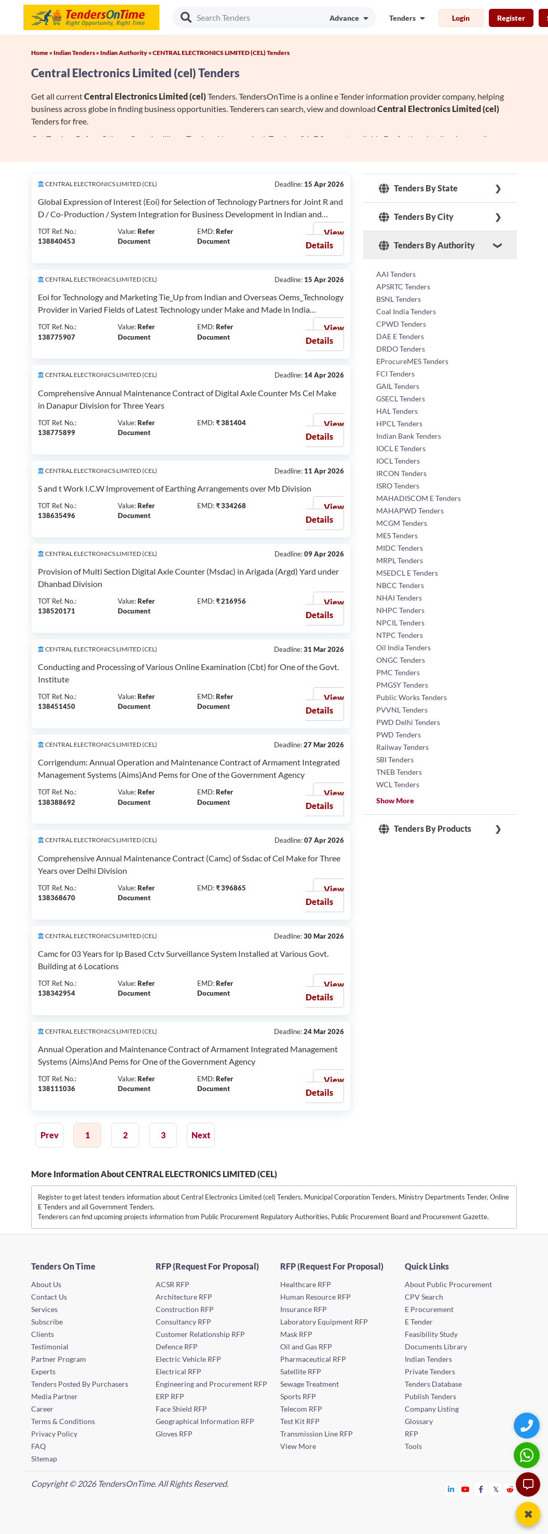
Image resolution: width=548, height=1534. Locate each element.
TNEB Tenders (399, 772)
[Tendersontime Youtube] (466, 1489)
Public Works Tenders (411, 697)
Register (511, 17)
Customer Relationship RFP (200, 1334)
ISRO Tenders (397, 485)
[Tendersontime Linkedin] (451, 1489)
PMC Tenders (398, 672)
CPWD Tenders (401, 323)
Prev (49, 1135)
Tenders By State (418, 188)
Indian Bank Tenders (408, 435)
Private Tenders (430, 1371)
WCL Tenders (397, 784)
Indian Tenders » (76, 53)
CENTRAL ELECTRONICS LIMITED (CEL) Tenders (221, 53)
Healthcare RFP (305, 1284)
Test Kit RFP (300, 1421)
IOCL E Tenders (401, 448)
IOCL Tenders (398, 460)
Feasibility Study (431, 1334)
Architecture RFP (184, 1296)
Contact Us (49, 1296)
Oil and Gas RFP (306, 1346)
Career (42, 1408)
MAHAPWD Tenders (410, 510)
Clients (42, 1334)
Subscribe (47, 1321)
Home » (42, 53)
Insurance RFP (303, 1309)
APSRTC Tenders (403, 286)
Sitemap (44, 1458)
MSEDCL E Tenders (407, 572)
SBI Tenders (395, 759)
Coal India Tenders (406, 311)
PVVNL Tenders (402, 709)
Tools (413, 1446)
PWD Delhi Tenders (408, 722)
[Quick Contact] (528, 1425)
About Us (46, 1284)
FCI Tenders (395, 373)
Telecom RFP (301, 1408)
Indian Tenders (428, 1359)
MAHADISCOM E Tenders (418, 498)
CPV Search (424, 1296)
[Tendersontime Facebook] (481, 1489)
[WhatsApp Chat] (528, 1455)
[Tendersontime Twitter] (495, 1489)
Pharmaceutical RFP (313, 1359)
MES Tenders (397, 535)
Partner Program (58, 1359)
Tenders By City (416, 217)
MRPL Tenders (399, 560)
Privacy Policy (54, 1433)
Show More (395, 800)
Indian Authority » (126, 53)
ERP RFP (170, 1396)
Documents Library (436, 1346)
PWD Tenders (398, 734)
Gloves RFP (174, 1433)
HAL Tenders (397, 411)
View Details (325, 239)
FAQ (38, 1446)
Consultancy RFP (183, 1321)
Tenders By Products (425, 828)
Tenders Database (433, 1383)
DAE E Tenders (400, 336)
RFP (411, 1433)
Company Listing (432, 1408)
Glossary (419, 1421)
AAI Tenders (396, 274)
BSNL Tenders (398, 299)
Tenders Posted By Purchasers (79, 1383)
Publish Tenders (430, 1396)
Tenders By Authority (427, 245)
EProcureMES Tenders (412, 361)
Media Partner (54, 1396)
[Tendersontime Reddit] (510, 1489)
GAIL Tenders (397, 386)
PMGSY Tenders (402, 684)
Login (461, 17)
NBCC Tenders (400, 585)
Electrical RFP (178, 1371)
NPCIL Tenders (400, 622)
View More (298, 1446)
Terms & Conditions (63, 1421)
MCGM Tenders (401, 523)
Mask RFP (296, 1334)
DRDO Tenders (400, 348)
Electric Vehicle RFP (188, 1359)
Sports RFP (298, 1396)
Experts (43, 1371)
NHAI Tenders (399, 597)
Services (44, 1309)
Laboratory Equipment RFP (324, 1321)
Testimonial (49, 1346)
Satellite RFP (300, 1371)
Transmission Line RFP (316, 1433)
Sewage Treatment (309, 1383)
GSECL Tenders (400, 398)
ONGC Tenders (400, 660)
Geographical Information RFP (205, 1421)
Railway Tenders (402, 747)
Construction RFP (185, 1309)
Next (200, 1135)
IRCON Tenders (401, 473)
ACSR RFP (172, 1284)
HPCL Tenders (399, 423)
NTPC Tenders (399, 635)
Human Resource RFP (315, 1296)
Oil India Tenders (403, 647)
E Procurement (429, 1309)
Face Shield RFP (181, 1408)
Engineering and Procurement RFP (211, 1383)
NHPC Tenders (400, 610)
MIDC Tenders (399, 547)
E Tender (419, 1321)
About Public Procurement (448, 1284)
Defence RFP (177, 1346)
